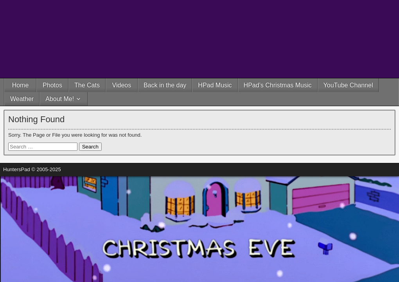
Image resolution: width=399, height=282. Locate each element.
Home (20, 85)
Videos (121, 85)
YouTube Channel (348, 85)
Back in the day (165, 85)
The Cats (87, 85)
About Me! (59, 99)
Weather (22, 99)
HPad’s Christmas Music (278, 85)
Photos (52, 85)
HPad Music (215, 85)
